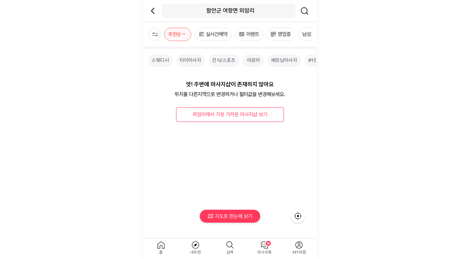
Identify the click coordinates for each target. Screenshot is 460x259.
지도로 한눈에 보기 (230, 216)
